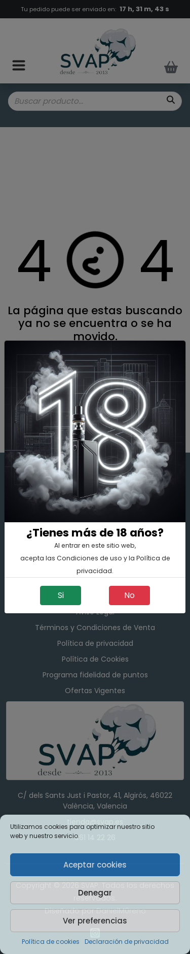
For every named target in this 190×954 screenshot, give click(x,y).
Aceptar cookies (95, 864)
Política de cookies (51, 941)
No (129, 595)
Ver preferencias (95, 920)
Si (61, 595)
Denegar (95, 892)
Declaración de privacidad (127, 941)
